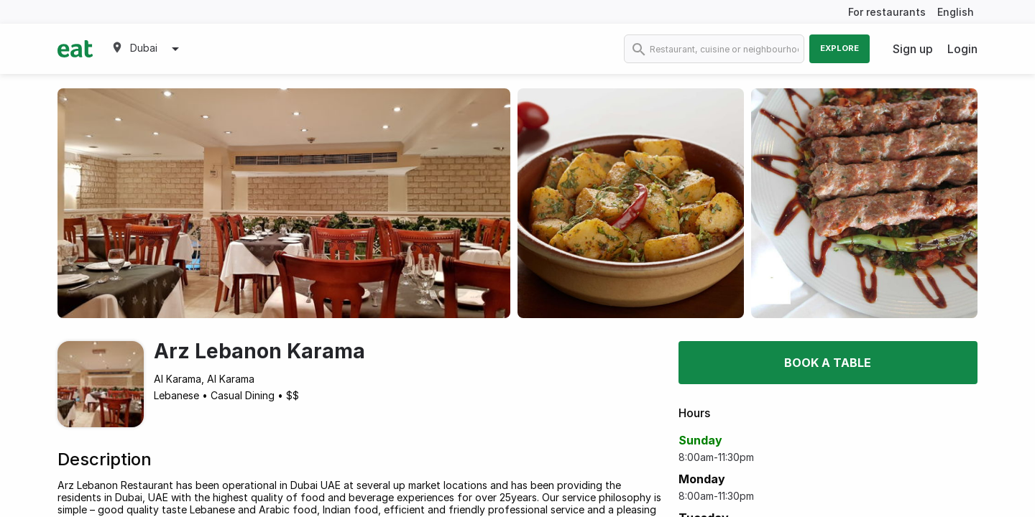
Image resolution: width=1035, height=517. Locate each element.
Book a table (827, 362)
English (955, 12)
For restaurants (887, 12)
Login (962, 49)
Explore (839, 48)
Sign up (913, 49)
